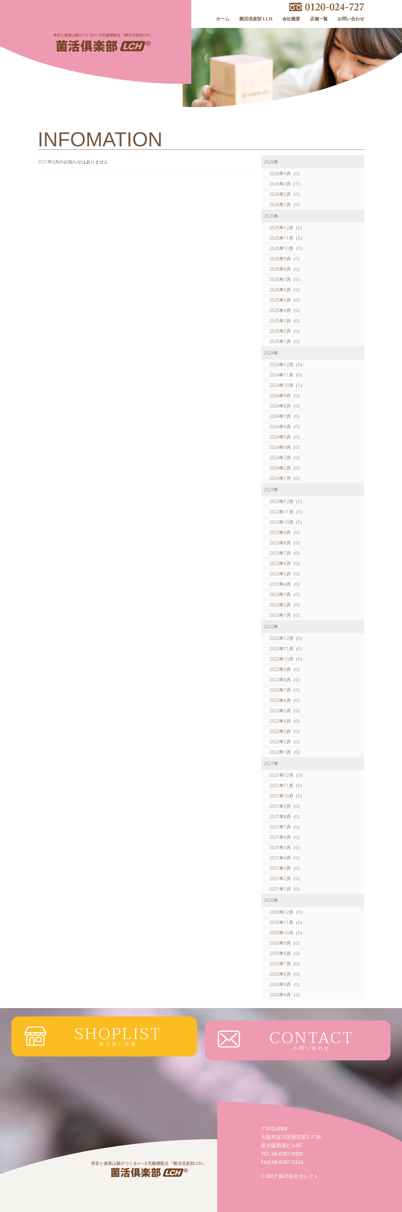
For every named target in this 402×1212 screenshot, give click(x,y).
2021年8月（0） (285, 816)
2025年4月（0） (285, 310)
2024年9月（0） (285, 395)
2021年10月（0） (287, 796)
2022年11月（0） (287, 649)
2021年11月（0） (287, 785)
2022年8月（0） (285, 680)
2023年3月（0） (285, 594)
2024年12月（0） (287, 364)
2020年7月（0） (285, 964)
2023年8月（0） (285, 543)
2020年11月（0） (287, 922)
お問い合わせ (351, 19)
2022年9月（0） (285, 669)
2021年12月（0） (287, 775)
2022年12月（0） (287, 638)
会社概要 (291, 19)
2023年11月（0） (287, 512)
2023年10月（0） (287, 522)
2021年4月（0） (285, 858)
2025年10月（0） (287, 248)
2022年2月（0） (285, 742)
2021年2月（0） (285, 878)
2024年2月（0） (285, 468)
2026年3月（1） (285, 184)
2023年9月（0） (285, 532)
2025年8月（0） (285, 269)
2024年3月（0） (285, 457)
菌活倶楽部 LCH (255, 19)
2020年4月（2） (285, 995)
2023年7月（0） (285, 553)
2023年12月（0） (287, 501)
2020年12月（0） (287, 912)
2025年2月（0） (285, 331)
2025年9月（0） (285, 259)
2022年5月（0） (285, 711)
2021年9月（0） (285, 806)
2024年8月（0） (285, 406)
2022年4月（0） (285, 721)
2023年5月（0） (285, 574)
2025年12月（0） (287, 228)
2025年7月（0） (285, 279)
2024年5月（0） (285, 437)
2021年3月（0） (285, 868)
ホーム (222, 19)
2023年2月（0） (285, 605)
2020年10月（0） (287, 933)
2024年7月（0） (285, 416)
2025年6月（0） (285, 290)
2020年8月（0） (285, 953)
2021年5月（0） (285, 847)
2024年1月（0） (285, 478)
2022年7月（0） (285, 690)
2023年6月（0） (285, 563)
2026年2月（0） (285, 194)
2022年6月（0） (285, 700)
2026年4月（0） (285, 173)
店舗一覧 (319, 19)
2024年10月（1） (287, 385)
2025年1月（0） (285, 341)
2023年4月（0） (285, 584)
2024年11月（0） (287, 375)
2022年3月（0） (285, 731)
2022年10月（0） (287, 659)
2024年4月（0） (285, 447)
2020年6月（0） (285, 974)
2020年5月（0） (285, 984)
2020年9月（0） (285, 943)
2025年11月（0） (287, 238)
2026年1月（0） (285, 204)
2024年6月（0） (285, 426)
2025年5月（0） (285, 300)
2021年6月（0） (285, 837)
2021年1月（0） (285, 889)
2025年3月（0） (285, 321)
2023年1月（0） (285, 615)
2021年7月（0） (285, 827)
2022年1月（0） (285, 752)
